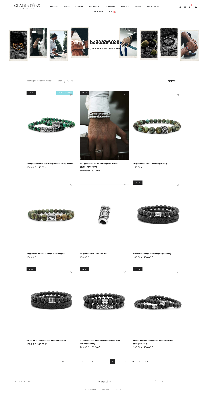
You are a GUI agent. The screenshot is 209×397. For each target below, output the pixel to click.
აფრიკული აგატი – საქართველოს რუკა (46, 254)
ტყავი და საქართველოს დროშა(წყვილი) (46, 341)
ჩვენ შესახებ (90, 389)
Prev (62, 361)
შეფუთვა (106, 389)
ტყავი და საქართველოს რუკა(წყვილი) (152, 254)
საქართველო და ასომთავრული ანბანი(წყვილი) (50, 164)
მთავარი (90, 48)
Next (146, 361)
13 (126, 361)
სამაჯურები (108, 48)
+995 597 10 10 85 (23, 381)
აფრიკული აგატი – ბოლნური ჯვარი (150, 164)
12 (68, 81)
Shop (99, 48)
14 (133, 361)
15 (72, 81)
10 (106, 361)
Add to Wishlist (71, 95)
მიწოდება (120, 389)
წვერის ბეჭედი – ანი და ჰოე (93, 254)
